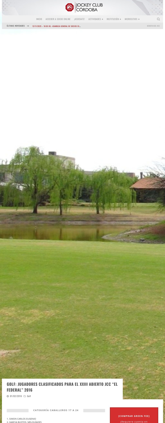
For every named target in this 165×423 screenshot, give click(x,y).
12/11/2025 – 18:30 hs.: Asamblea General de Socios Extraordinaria (61, 26)
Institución (113, 19)
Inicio (39, 19)
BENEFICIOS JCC (153, 26)
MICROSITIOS (131, 19)
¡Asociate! (79, 19)
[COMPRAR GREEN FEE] (134, 386)
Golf (29, 366)
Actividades (94, 19)
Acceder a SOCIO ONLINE (58, 19)
